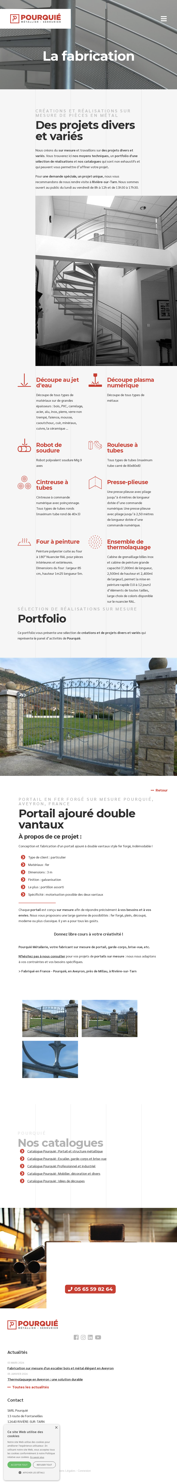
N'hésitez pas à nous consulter (42, 956)
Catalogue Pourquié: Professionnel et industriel (61, 1166)
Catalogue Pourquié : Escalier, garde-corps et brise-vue (66, 1158)
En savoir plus (37, 1457)
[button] (163, 18)
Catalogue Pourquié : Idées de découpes (56, 1181)
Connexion (84, 1470)
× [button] (56, 1427)
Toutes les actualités (30, 1387)
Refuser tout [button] (44, 1464)
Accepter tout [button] (19, 1464)
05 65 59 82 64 (93, 1289)
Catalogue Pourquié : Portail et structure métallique (65, 1151)
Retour (162, 790)
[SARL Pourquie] (35, 18)
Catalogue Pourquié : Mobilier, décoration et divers (63, 1173)
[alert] (31, 1452)
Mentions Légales (64, 1470)
